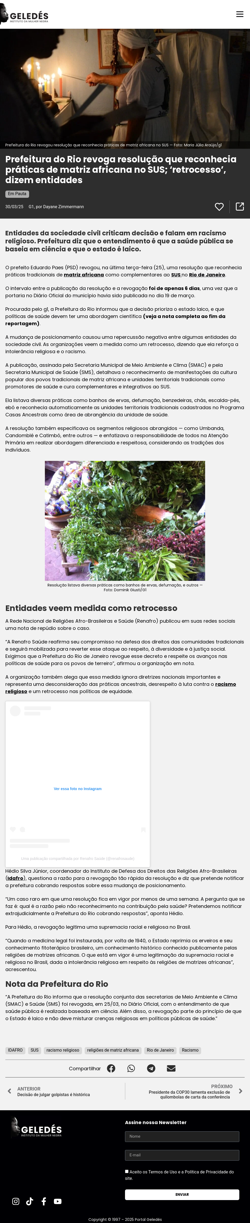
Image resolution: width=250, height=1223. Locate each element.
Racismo (190, 1049)
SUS (176, 274)
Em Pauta (17, 193)
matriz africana (84, 274)
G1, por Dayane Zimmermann (56, 206)
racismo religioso (62, 1049)
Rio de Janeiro (207, 274)
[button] (111, 1068)
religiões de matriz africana (113, 1049)
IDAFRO (15, 1049)
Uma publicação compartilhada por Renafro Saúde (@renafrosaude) (77, 858)
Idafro (15, 878)
